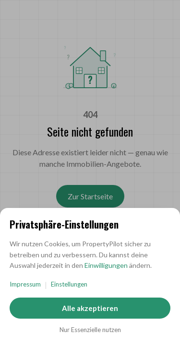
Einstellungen (69, 284)
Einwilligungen (106, 265)
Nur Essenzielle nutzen (90, 330)
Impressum (25, 284)
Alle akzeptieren (90, 308)
